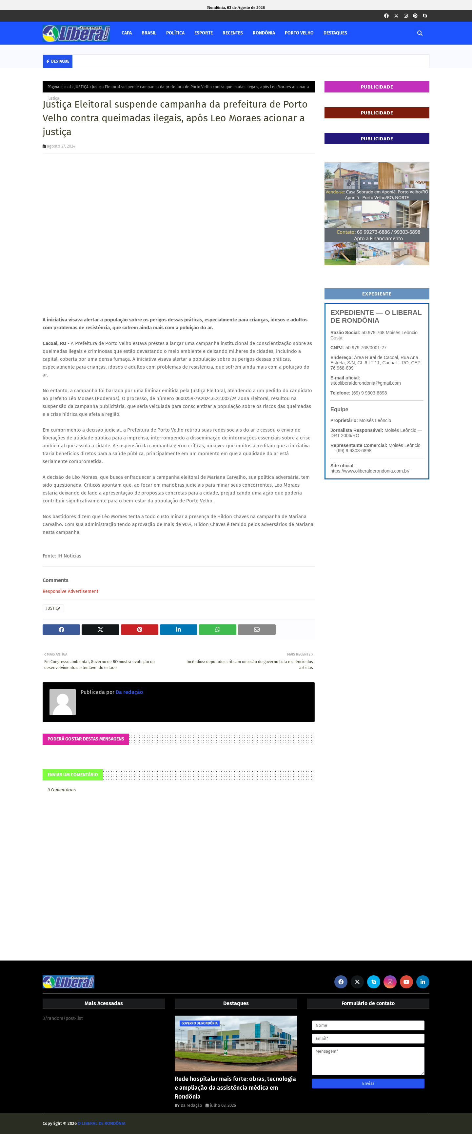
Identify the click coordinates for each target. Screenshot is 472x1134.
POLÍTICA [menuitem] (175, 33)
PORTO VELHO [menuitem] (299, 33)
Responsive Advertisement (70, 591)
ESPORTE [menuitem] (203, 33)
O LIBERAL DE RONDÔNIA (102, 1123)
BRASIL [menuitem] (149, 33)
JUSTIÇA (81, 87)
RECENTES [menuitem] (233, 33)
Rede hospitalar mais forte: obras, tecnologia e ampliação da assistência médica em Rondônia (235, 1087)
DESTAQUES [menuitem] (335, 33)
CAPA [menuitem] (127, 33)
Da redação (128, 692)
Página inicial (59, 87)
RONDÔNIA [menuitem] (264, 33)
